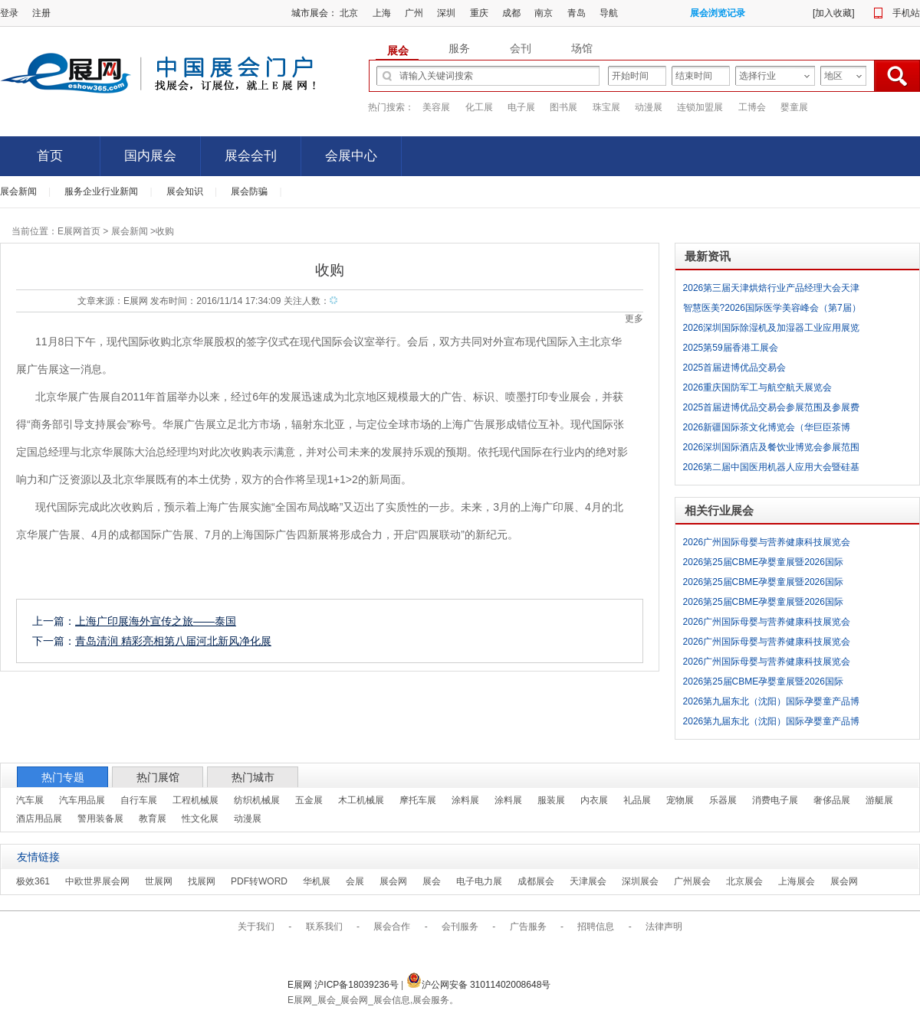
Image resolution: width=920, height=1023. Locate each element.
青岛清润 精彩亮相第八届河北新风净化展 (173, 641)
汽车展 (30, 800)
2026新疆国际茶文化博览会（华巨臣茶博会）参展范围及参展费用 (767, 429)
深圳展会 (640, 881)
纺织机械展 (257, 800)
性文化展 (200, 818)
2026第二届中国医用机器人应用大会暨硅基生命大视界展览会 (771, 469)
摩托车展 (417, 800)
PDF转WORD (259, 881)
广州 (414, 13)
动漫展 (648, 107)
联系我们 (324, 926)
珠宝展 (606, 107)
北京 (349, 13)
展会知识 (184, 191)
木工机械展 (361, 800)
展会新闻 (18, 191)
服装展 (551, 800)
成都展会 (536, 881)
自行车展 (138, 800)
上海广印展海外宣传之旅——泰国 (155, 621)
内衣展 (594, 800)
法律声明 (664, 926)
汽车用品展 (82, 800)
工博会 (752, 107)
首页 (50, 156)
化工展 (479, 107)
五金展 (309, 800)
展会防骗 (249, 191)
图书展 (563, 107)
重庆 (479, 13)
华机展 (316, 881)
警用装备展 (100, 818)
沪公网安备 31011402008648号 (478, 984)
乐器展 (723, 800)
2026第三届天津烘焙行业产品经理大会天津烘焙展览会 (771, 290)
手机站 (906, 13)
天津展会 (588, 881)
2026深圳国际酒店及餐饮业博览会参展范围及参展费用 (771, 449)
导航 (609, 13)
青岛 (576, 13)
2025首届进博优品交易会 (735, 367)
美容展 (436, 107)
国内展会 (150, 156)
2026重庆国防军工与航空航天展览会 (758, 387)
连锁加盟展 (700, 107)
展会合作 (391, 926)
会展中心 (351, 156)
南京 (543, 13)
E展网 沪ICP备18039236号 (344, 984)
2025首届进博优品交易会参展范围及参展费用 (771, 409)
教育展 (152, 818)
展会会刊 (251, 156)
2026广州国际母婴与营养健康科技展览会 (767, 542)
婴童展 (794, 107)
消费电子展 (775, 800)
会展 (355, 881)
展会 (431, 881)
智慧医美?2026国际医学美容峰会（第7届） (772, 307)
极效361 (33, 881)
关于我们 (256, 926)
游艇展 (879, 800)
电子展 (521, 107)
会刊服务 (460, 926)
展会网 (393, 881)
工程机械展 (195, 800)
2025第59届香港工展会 (730, 347)
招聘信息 (595, 926)
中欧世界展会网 (97, 881)
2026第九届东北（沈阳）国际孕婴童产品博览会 (771, 703)
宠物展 (680, 800)
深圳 (446, 13)
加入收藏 (833, 13)
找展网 (201, 881)
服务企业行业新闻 (101, 191)
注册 (41, 13)
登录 (9, 13)
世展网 (158, 881)
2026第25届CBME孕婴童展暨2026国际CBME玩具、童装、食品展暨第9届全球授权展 (772, 564)
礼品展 (637, 800)
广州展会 (692, 881)
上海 (382, 13)
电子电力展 (479, 881)
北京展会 (744, 881)
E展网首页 (79, 231)
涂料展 (465, 800)
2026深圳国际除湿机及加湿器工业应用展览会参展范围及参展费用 (771, 330)
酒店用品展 (39, 818)
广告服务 (528, 926)
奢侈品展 (831, 800)
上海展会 (796, 881)
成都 (511, 13)
